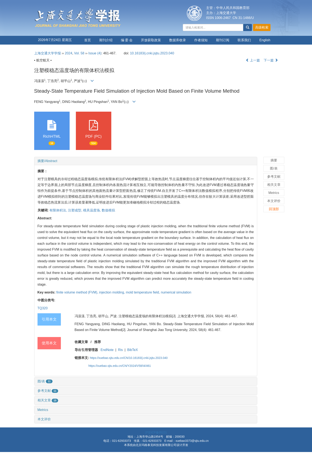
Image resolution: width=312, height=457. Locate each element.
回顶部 (274, 209)
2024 (68, 53)
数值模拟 (108, 210)
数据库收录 (177, 40)
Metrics (43, 410)
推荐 (97, 342)
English (264, 40)
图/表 (45, 381)
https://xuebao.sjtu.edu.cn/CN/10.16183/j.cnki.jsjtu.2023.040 (129, 358)
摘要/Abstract (47, 161)
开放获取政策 (151, 40)
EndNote (107, 350)
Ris (120, 350)
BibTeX (132, 350)
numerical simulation (176, 292)
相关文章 (48, 400)
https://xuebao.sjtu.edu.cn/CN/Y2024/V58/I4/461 (119, 365)
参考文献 (48, 390)
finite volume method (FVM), (77, 292)
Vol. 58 (79, 53)
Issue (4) (94, 53)
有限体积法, (58, 210)
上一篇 (253, 60)
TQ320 (43, 308)
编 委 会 (127, 40)
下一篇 (271, 60)
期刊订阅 (222, 40)
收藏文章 (81, 342)
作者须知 (201, 40)
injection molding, (112, 292)
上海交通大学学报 (47, 53)
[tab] (145, 161)
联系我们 (244, 40)
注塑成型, (75, 210)
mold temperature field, (143, 292)
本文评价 (44, 419)
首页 (87, 40)
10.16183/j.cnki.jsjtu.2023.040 (152, 53)
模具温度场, (92, 210)
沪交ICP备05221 (156, 432)
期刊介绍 (106, 40)
